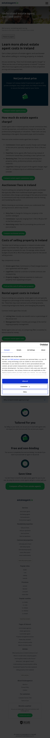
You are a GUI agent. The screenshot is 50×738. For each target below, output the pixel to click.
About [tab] (43, 350)
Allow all (25, 381)
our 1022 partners (13, 359)
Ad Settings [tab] (31, 350)
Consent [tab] (7, 350)
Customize (25, 386)
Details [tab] (19, 350)
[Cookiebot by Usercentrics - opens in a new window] (40, 345)
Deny (25, 392)
